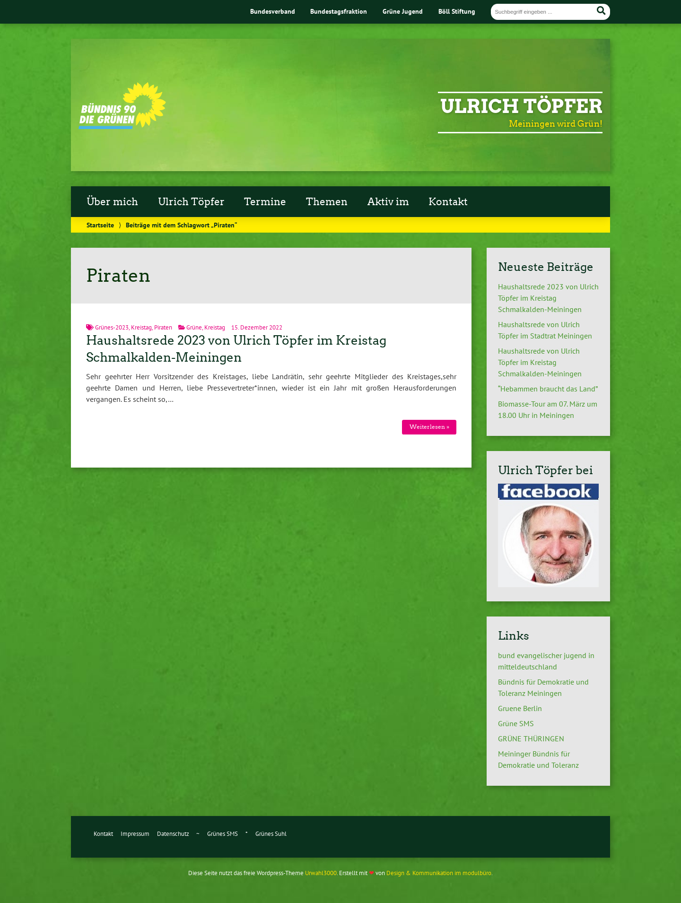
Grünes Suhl (271, 834)
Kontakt (448, 202)
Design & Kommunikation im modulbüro (438, 873)
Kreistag (141, 327)
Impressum (135, 834)
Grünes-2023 (112, 327)
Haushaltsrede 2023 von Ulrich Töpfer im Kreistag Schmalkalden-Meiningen (548, 298)
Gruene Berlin (520, 708)
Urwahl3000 (321, 873)
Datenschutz (173, 834)
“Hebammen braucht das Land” (548, 388)
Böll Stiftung (456, 11)
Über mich (112, 202)
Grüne (194, 327)
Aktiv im (388, 202)
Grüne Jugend (403, 11)
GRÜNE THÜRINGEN (531, 738)
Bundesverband (272, 11)
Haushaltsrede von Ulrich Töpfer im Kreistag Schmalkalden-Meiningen (540, 362)
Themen (327, 202)
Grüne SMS (516, 723)
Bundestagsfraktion (338, 11)
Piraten (163, 327)
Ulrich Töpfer (521, 106)
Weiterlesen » (429, 426)
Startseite (100, 224)
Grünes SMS (222, 834)
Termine (265, 202)
